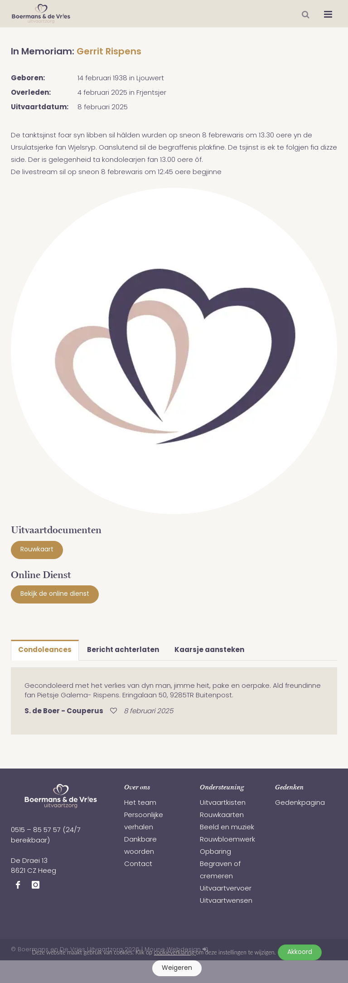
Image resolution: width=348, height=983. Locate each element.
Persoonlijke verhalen (143, 821)
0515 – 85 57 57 (36, 830)
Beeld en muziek (227, 827)
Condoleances (45, 650)
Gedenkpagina (300, 803)
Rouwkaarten (222, 815)
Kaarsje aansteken (209, 650)
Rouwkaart (36, 549)
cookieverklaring (175, 952)
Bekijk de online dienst (54, 594)
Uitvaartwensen (226, 901)
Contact (138, 864)
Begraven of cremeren (220, 870)
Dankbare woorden (140, 846)
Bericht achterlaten (123, 650)
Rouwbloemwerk (227, 840)
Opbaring (215, 852)
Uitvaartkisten (223, 803)
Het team (140, 803)
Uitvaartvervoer (225, 889)
